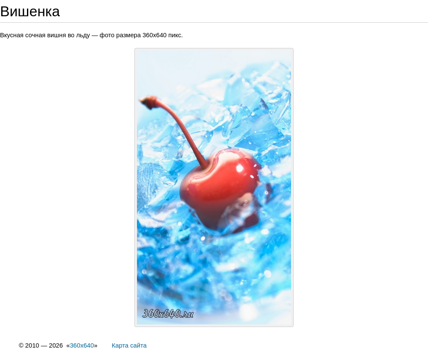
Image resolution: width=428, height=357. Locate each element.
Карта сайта (129, 345)
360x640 (82, 345)
